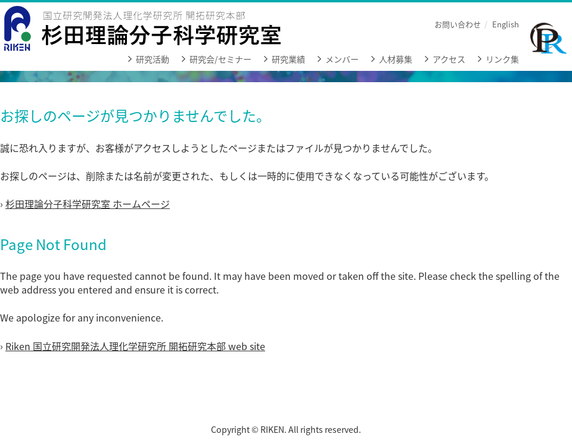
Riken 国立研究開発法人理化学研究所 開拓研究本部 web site (135, 346)
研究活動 (152, 59)
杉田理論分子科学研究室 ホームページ (87, 203)
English (505, 24)
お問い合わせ (457, 24)
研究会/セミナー (220, 59)
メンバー (342, 59)
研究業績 (288, 59)
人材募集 (395, 59)
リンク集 (502, 59)
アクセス (449, 59)
